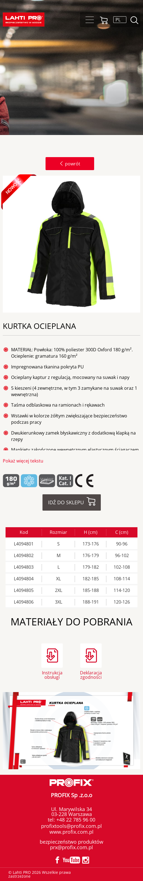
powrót (69, 164)
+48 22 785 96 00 (75, 819)
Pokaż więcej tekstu (23, 461)
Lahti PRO (23, 19)
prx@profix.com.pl (71, 847)
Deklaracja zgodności (91, 674)
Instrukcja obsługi (52, 674)
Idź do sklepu (66, 502)
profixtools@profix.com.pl (71, 826)
